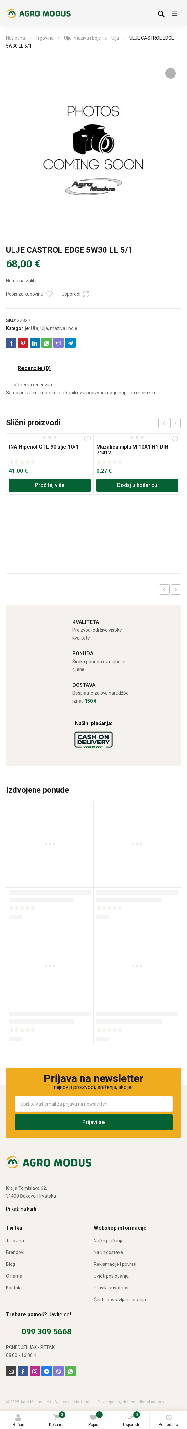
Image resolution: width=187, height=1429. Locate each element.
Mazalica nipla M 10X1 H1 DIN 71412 (132, 450)
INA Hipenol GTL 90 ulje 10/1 (44, 447)
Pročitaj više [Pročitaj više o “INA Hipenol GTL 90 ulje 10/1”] (49, 485)
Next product (176, 589)
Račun (18, 1420)
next (175, 423)
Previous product (164, 589)
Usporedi (131, 1419)
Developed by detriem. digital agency (131, 1402)
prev (163, 423)
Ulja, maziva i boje (82, 38)
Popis (95, 1419)
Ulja (115, 38)
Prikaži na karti (21, 1209)
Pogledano (168, 1420)
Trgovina (44, 38)
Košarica (57, 1419)
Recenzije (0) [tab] (34, 368)
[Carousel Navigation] (169, 423)
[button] (170, 73)
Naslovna (15, 38)
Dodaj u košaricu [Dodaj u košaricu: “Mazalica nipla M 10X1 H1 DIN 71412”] (137, 485)
